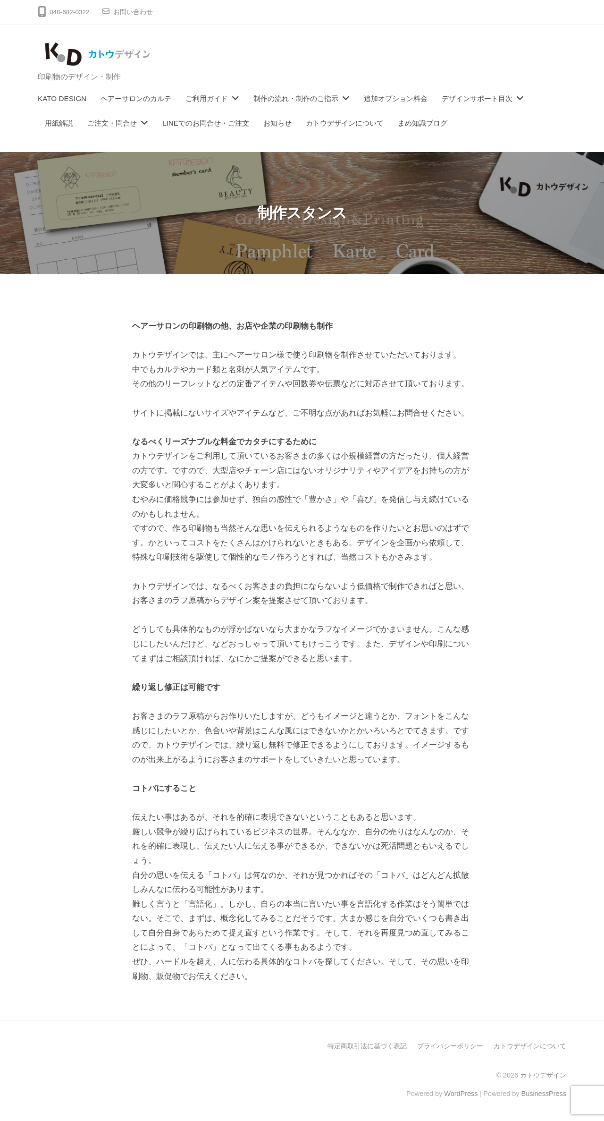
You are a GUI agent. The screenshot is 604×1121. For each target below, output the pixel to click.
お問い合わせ (133, 12)
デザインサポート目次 (477, 98)
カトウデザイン (543, 1075)
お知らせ (277, 123)
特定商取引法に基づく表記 (367, 1046)
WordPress (461, 1093)
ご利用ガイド (206, 98)
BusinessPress (544, 1093)
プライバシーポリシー (450, 1046)
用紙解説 (59, 123)
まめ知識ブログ (422, 123)
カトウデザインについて (345, 123)
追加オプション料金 (396, 98)
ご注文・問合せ (112, 123)
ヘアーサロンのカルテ (136, 98)
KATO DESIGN (62, 98)
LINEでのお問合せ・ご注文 (205, 123)
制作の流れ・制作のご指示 (295, 98)
